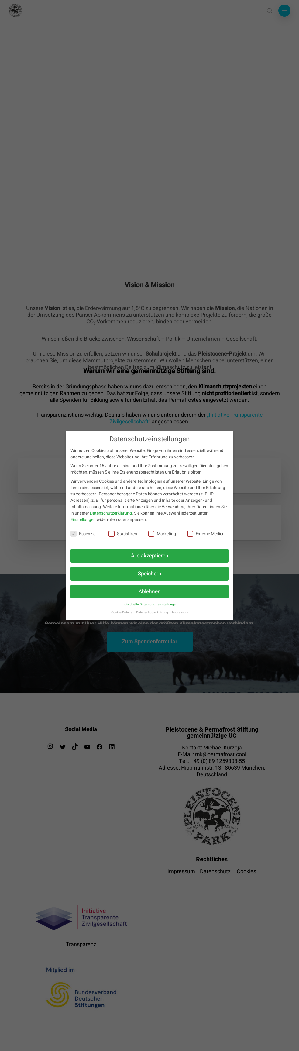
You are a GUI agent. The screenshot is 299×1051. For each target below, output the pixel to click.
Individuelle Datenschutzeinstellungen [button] (149, 604)
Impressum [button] (180, 612)
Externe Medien (206, 534)
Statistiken (122, 534)
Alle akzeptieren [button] (149, 556)
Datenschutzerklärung (111, 513)
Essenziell (83, 534)
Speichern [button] (149, 573)
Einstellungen (83, 519)
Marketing (162, 534)
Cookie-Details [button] (122, 612)
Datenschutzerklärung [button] (152, 612)
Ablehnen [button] (150, 591)
